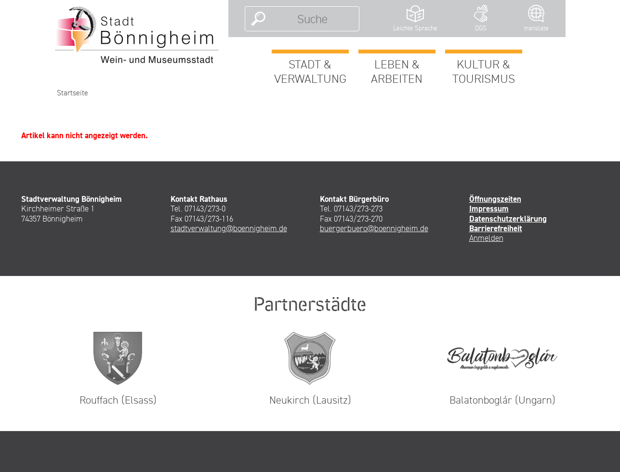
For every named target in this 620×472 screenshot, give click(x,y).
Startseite (72, 93)
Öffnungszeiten (495, 199)
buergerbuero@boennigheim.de (374, 228)
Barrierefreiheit (495, 228)
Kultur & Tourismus (483, 71)
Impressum (489, 208)
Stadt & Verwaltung (310, 71)
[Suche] (312, 19)
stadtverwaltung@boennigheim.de (229, 228)
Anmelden (486, 238)
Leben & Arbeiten (396, 71)
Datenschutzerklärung (508, 218)
